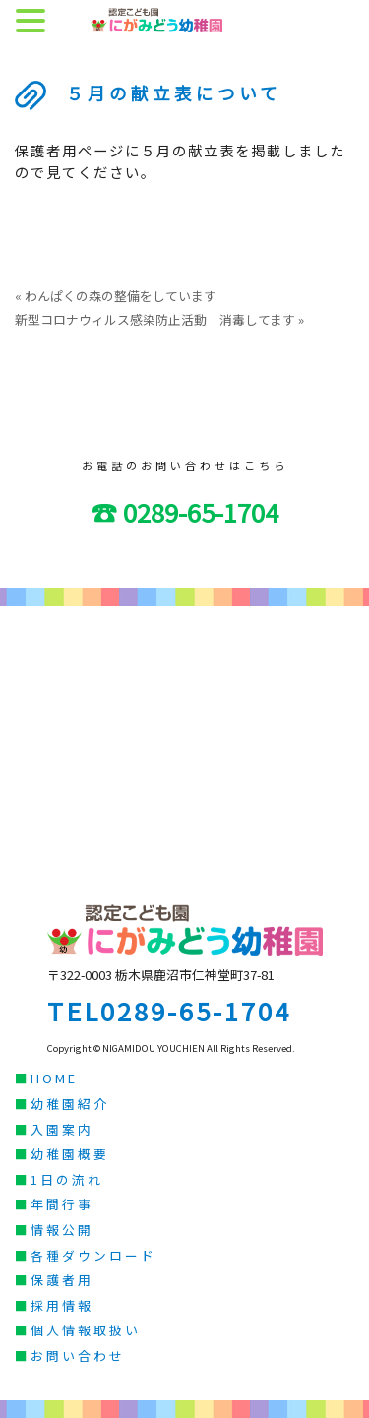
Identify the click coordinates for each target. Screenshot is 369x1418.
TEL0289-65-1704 (169, 1010)
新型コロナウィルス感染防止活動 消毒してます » (159, 319)
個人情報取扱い (86, 1330)
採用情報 (62, 1305)
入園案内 (62, 1129)
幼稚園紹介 (70, 1103)
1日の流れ (67, 1179)
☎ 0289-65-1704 (185, 511)
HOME (54, 1078)
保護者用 (62, 1279)
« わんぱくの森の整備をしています (115, 295)
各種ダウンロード (93, 1255)
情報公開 (62, 1229)
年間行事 (62, 1204)
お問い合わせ (78, 1355)
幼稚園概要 (70, 1153)
